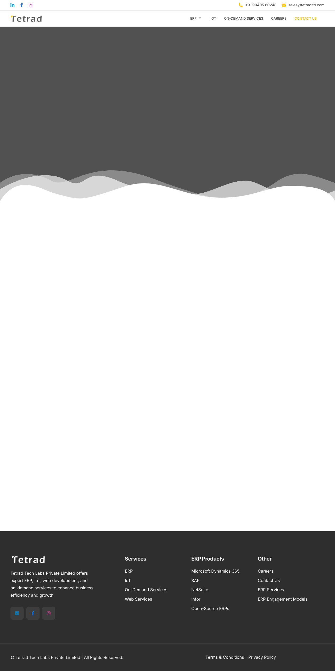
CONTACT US (305, 18)
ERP (195, 18)
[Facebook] (33, 613)
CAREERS (279, 18)
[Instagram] (48, 613)
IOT (213, 18)
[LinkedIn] (17, 613)
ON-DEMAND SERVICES (243, 18)
